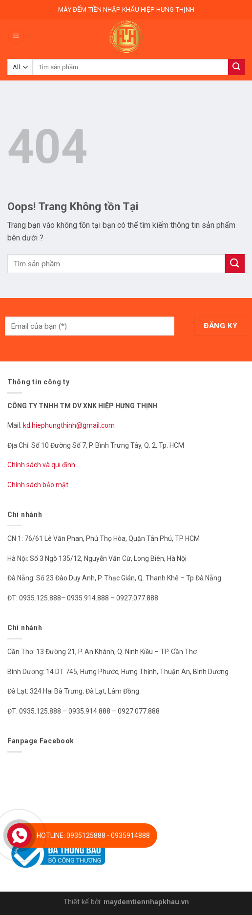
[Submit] (235, 263)
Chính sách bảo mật (37, 485)
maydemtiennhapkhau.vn (146, 902)
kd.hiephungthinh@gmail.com (69, 425)
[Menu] (16, 37)
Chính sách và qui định (41, 465)
